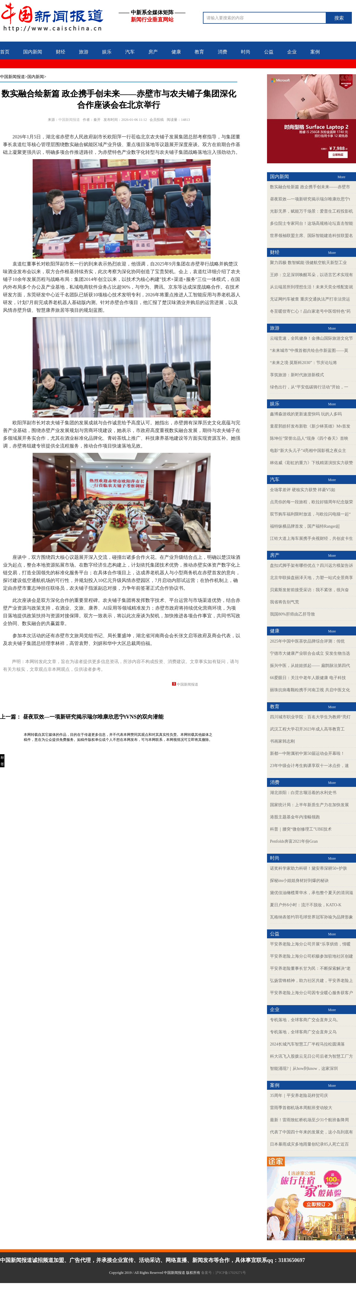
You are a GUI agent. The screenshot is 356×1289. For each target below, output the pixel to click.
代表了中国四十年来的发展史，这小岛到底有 (311, 1132)
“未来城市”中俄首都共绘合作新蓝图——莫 (309, 350)
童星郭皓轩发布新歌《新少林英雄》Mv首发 (310, 426)
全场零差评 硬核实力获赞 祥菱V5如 (302, 490)
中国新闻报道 (12, 77)
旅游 (83, 51)
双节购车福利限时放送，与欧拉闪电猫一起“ (310, 514)
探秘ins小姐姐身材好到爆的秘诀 (299, 880)
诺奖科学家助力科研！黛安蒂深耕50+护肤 (308, 868)
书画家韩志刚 (282, 741)
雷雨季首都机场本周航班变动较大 (301, 1107)
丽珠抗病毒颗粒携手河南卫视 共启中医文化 (310, 690)
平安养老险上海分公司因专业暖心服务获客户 (311, 993)
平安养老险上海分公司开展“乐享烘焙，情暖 (310, 944)
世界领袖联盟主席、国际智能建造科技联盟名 (311, 235)
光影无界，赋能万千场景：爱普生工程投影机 (311, 211)
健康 (176, 51)
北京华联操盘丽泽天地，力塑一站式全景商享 (311, 577)
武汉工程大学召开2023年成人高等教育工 (307, 729)
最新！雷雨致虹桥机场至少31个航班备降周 (309, 1120)
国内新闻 (32, 51)
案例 (315, 51)
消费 (222, 51)
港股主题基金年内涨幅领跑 (295, 817)
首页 (4, 51)
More (341, 177)
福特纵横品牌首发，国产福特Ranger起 (305, 526)
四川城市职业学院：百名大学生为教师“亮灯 (310, 717)
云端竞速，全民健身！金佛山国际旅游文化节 (311, 338)
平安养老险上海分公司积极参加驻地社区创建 (311, 956)
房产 (153, 51)
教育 (199, 51)
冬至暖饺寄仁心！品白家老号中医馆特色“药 (310, 311)
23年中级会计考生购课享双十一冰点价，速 (309, 765)
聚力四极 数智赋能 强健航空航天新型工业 (308, 262)
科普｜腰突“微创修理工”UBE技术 (301, 829)
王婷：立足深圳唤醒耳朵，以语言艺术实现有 (311, 275)
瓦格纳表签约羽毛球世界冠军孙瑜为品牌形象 (311, 917)
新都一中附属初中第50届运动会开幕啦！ (307, 753)
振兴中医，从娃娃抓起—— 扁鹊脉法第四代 (310, 665)
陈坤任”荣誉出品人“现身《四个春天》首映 (309, 438)
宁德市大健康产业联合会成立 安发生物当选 (310, 653)
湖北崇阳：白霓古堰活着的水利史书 (303, 792)
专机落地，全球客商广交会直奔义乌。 (305, 1020)
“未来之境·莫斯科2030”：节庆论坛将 (303, 362)
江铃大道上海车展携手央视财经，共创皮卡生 (311, 538)
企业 (292, 51)
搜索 (339, 17)
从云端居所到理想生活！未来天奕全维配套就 (311, 287)
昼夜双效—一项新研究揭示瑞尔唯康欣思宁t (310, 199)
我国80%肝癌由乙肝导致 (292, 614)
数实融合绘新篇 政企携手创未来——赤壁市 (310, 187)
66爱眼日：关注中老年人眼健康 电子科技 (308, 678)
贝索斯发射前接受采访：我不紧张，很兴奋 (309, 590)
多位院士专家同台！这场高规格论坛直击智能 (311, 223)
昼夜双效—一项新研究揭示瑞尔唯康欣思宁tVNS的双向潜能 (93, 717)
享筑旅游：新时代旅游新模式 (297, 375)
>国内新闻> (35, 77)
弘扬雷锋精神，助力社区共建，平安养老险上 (311, 980)
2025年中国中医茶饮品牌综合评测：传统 (307, 641)
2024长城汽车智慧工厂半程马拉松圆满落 (307, 1044)
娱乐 (107, 51)
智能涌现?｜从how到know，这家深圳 (304, 1068)
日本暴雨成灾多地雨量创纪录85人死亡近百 (309, 1144)
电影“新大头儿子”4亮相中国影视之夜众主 (308, 450)
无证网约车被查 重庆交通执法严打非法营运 (310, 299)
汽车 (130, 51)
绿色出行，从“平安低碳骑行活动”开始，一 (309, 387)
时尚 (245, 51)
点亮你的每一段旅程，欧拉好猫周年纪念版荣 (311, 502)
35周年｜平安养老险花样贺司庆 (299, 1095)
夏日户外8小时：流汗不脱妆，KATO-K (305, 905)
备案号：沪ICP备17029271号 (224, 1273)
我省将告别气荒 (284, 602)
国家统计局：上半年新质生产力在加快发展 (309, 805)
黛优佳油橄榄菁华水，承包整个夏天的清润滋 (311, 893)
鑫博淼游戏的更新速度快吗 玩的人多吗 (306, 414)
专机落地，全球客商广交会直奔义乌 (303, 1032)
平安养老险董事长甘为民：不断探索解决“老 (310, 968)
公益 (269, 51)
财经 (60, 51)
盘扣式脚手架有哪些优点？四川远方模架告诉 (311, 565)
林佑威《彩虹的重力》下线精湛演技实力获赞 (311, 463)
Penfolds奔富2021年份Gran (294, 841)
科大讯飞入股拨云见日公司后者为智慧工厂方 (311, 1056)
